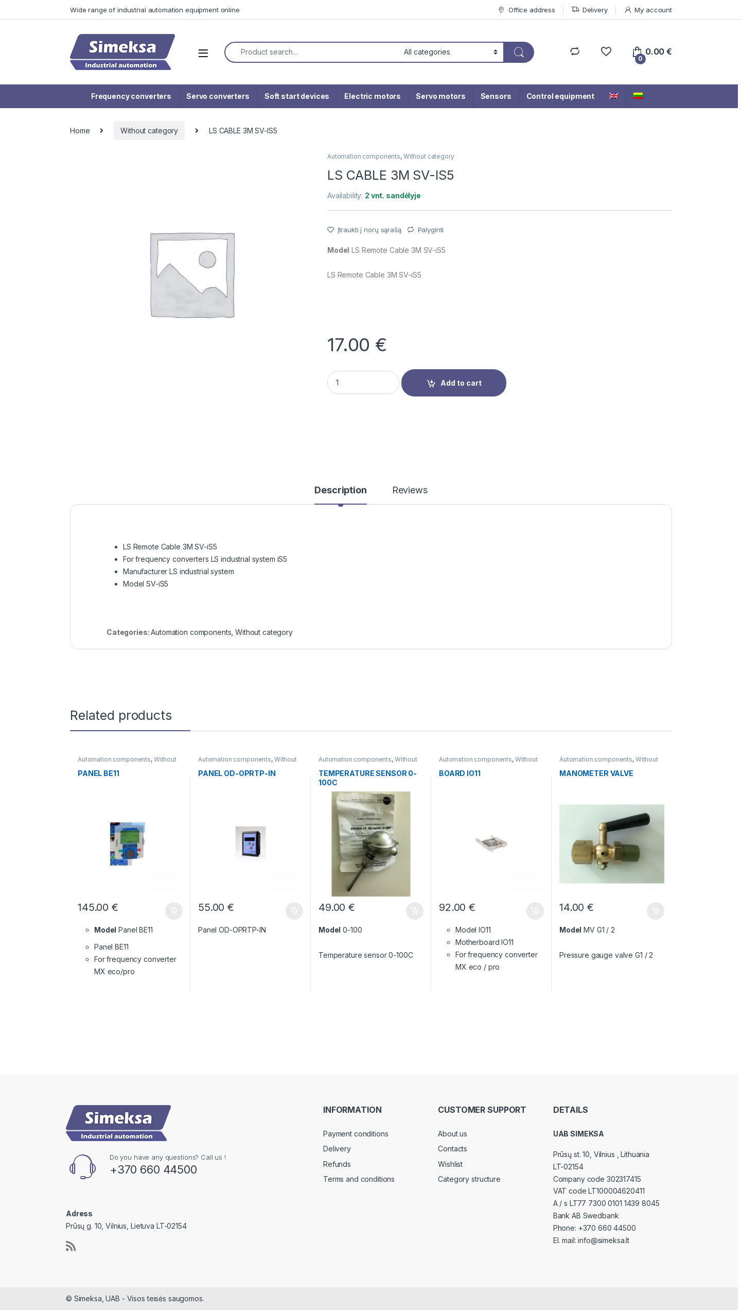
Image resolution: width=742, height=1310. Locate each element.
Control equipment (560, 96)
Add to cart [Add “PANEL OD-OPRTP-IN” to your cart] (294, 911)
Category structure (469, 1179)
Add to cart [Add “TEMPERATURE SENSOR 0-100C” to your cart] (414, 911)
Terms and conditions (359, 1179)
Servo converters (218, 96)
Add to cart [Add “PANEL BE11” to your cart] (174, 911)
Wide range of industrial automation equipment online (155, 10)
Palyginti (431, 230)
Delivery (589, 10)
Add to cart (461, 382)
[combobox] (311, 52)
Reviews (410, 490)
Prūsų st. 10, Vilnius (585, 1154)
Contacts (452, 1148)
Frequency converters (131, 96)
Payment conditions (355, 1133)
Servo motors (440, 96)
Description (340, 490)
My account (648, 10)
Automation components (363, 156)
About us (452, 1133)
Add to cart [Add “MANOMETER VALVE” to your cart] (655, 911)
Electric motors (372, 96)
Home (80, 130)
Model (338, 250)
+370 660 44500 (607, 1227)
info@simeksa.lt (603, 1240)
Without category (149, 130)
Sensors (496, 96)
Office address (526, 10)
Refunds (337, 1164)
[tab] (340, 495)
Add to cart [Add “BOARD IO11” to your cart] (535, 911)
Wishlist (450, 1164)
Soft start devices (296, 96)
